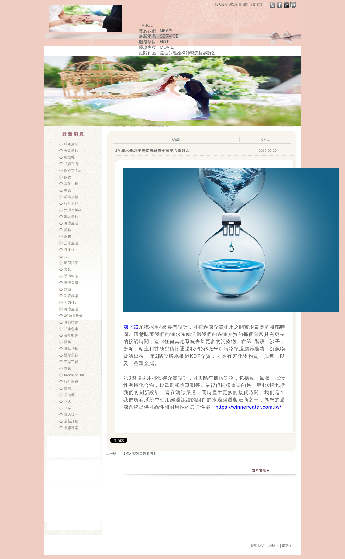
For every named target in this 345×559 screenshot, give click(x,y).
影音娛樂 (71, 296)
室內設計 (71, 415)
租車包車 (71, 329)
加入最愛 (221, 4)
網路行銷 (71, 349)
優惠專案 (71, 428)
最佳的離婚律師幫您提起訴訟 (188, 53)
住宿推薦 (71, 322)
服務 (67, 230)
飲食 (67, 177)
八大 (67, 402)
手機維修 (71, 276)
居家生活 (71, 243)
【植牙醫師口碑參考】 (139, 454)
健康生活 (71, 223)
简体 (259, 4)
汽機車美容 (73, 210)
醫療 (67, 388)
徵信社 (69, 157)
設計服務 (71, 382)
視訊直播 (71, 164)
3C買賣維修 (73, 316)
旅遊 (67, 289)
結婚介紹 (71, 144)
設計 (67, 256)
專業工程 (71, 184)
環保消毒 (71, 263)
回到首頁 (249, 4)
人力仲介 (71, 302)
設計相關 (71, 204)
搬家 (67, 190)
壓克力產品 (73, 170)
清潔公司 (71, 283)
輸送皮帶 (71, 197)
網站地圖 (235, 4)
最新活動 (71, 421)
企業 (67, 408)
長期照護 (71, 336)
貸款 (67, 270)
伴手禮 (69, 250)
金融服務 (71, 151)
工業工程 (71, 362)
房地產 (69, 395)
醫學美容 (71, 355)
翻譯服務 (71, 217)
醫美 (67, 342)
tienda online (74, 375)
